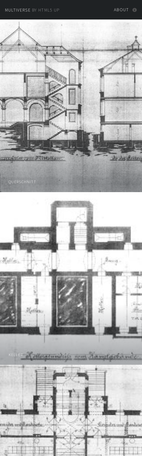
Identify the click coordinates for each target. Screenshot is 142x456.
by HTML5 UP (32, 10)
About (121, 10)
